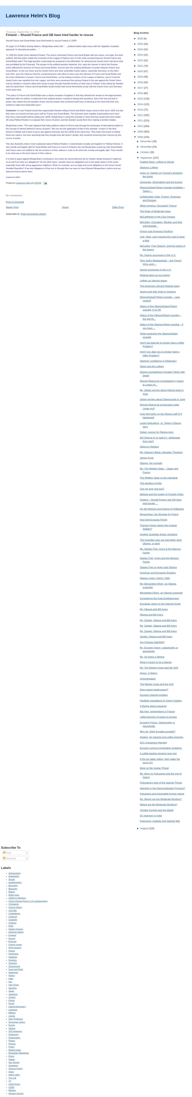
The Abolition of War (151, 483)
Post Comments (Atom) (33, 214)
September (146, 157)
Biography (13, 885)
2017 (140, 87)
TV (10, 1081)
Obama (12, 1028)
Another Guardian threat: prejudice (158, 534)
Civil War (13, 910)
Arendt (12, 879)
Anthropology (15, 873)
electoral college (16, 932)
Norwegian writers (17, 1022)
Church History (15, 907)
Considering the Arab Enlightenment (159, 598)
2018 (140, 82)
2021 (140, 65)
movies (12, 1016)
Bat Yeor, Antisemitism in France (157, 711)
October (145, 152)
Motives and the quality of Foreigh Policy (162, 494)
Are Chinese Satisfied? (152, 642)
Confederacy (14, 913)
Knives (12, 1000)
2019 (140, 76)
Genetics (13, 960)
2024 (140, 49)
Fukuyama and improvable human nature (162, 793)
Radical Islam (15, 1050)
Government (14, 966)
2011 (140, 120)
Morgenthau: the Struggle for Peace (159, 514)
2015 (140, 98)
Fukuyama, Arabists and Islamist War (160, 821)
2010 (140, 126)
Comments (9, 858)
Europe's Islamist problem (154, 695)
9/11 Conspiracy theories (153, 742)
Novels (12, 1025)
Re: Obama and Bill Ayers (154, 609)
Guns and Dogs (16, 969)
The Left (12, 1078)
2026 (140, 38)
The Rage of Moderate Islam (155, 211)
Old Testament (15, 1031)
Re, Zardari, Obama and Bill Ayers (158, 620)
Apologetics (14, 876)
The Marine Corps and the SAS (157, 684)
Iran (10, 982)
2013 (140, 109)
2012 (140, 115)
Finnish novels (15, 944)
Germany (13, 963)
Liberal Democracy (17, 1006)
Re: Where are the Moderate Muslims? (161, 799)
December (146, 141)
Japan (11, 991)
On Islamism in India (151, 815)
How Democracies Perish (153, 519)
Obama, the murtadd (151, 463)
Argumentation (148, 678)
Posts (7, 853)
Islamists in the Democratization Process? (162, 788)
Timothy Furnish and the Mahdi (156, 810)
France (12, 951)
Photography (14, 1038)
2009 (140, 131)
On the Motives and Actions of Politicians (162, 508)
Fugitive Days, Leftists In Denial (157, 161)
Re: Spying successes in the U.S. (158, 255)
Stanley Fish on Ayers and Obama (158, 567)
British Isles (14, 895)
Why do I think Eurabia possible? (157, 731)
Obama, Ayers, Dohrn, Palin (155, 578)
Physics (12, 1044)
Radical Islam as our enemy (155, 275)
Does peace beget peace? (154, 689)
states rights (14, 1075)
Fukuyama (13, 954)
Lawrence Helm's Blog (33, 16)
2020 (140, 71)
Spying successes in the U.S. (155, 269)
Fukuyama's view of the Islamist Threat (161, 782)
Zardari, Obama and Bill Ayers (156, 636)
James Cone (147, 457)
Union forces (14, 1084)
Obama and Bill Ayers (151, 614)
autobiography (15, 882)
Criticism (12, 923)
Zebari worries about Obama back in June (162, 399)
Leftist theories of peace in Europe (158, 717)
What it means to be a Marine (156, 662)
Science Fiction (16, 1068)
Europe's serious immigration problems (161, 748)
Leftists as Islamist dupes (153, 280)
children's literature (17, 898)
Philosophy (14, 1034)
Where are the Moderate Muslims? (158, 804)
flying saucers (15, 947)
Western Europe (16, 1093)
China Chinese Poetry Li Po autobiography (28, 901)
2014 (140, 104)
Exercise (12, 941)
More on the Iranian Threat (154, 768)
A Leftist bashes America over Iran (158, 753)
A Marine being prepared (153, 706)
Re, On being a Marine (152, 656)
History (12, 975)
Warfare (12, 1090)
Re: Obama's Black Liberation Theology (161, 452)
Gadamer (13, 957)
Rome (11, 1056)
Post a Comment (15, 202)
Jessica (12, 997)
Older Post (118, 207)
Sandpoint (13, 1065)
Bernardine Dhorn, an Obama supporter (161, 592)
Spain (11, 1072)
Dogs (11, 926)
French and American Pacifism (156, 231)
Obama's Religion (149, 446)
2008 (140, 137)
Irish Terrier (14, 985)
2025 (140, 44)
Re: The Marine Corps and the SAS (159, 667)
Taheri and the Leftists (152, 366)
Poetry (12, 1047)
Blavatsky (13, 889)
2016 (140, 93)
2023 (140, 54)
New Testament (16, 1019)
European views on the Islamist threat (160, 603)
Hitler (11, 979)
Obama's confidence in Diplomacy (158, 361)
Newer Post (12, 207)
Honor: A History (149, 673)
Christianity (14, 904)
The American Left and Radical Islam (160, 286)
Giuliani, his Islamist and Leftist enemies (161, 737)
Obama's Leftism (149, 167)
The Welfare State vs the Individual (159, 477)
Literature (13, 1010)
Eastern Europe (16, 929)
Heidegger (13, 972)
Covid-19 (13, 917)
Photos (12, 1041)
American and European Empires (158, 572)
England (12, 935)
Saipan (12, 1059)
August (144, 828)
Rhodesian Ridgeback (19, 1053)
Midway (12, 1013)
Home (65, 207)
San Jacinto (14, 1062)
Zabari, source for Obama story (157, 432)
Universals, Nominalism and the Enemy (161, 182)
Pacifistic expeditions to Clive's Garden (161, 700)
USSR (11, 1087)
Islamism (13, 988)
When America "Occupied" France (158, 205)
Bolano (12, 892)
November (146, 146)
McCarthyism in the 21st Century (157, 216)
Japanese (13, 994)
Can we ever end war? (152, 488)
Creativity (13, 920)
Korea (11, 1003)
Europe (12, 938)
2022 (140, 60)
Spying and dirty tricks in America (158, 291)
